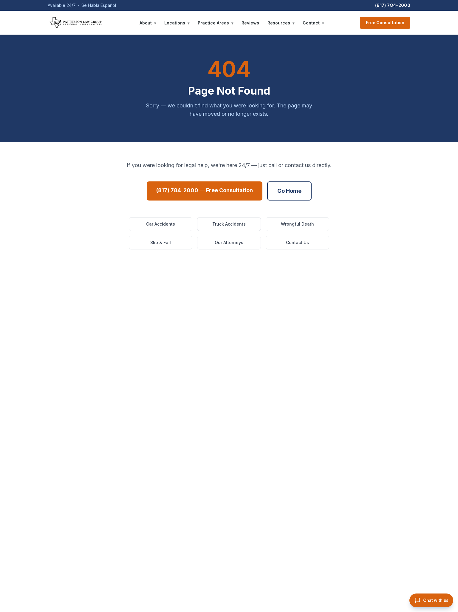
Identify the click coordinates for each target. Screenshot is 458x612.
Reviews (250, 22)
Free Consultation (385, 22)
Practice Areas (215, 22)
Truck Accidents (229, 223)
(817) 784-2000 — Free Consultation (204, 190)
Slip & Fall (160, 242)
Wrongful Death (297, 223)
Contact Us (297, 242)
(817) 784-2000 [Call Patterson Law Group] (392, 5)
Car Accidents (160, 223)
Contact (313, 22)
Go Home (289, 191)
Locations (176, 22)
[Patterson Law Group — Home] (75, 23)
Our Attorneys (229, 242)
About (148, 22)
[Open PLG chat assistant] (431, 600)
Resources (280, 22)
